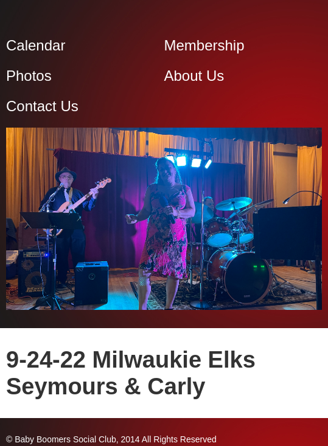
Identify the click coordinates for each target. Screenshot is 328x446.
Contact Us (42, 106)
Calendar (35, 45)
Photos (29, 75)
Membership (204, 45)
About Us (194, 75)
